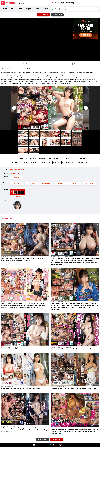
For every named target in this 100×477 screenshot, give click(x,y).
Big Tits (16, 184)
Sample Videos (89, 184)
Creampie (74, 184)
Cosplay (60, 184)
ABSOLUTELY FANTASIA (17, 170)
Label (37, 9)
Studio (12, 9)
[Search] (75, 9)
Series (20, 9)
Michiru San (16, 177)
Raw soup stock (14, 173)
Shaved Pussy (31, 184)
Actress (4, 9)
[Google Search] (97, 9)
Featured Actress (45, 184)
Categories (28, 9)
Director (45, 9)
